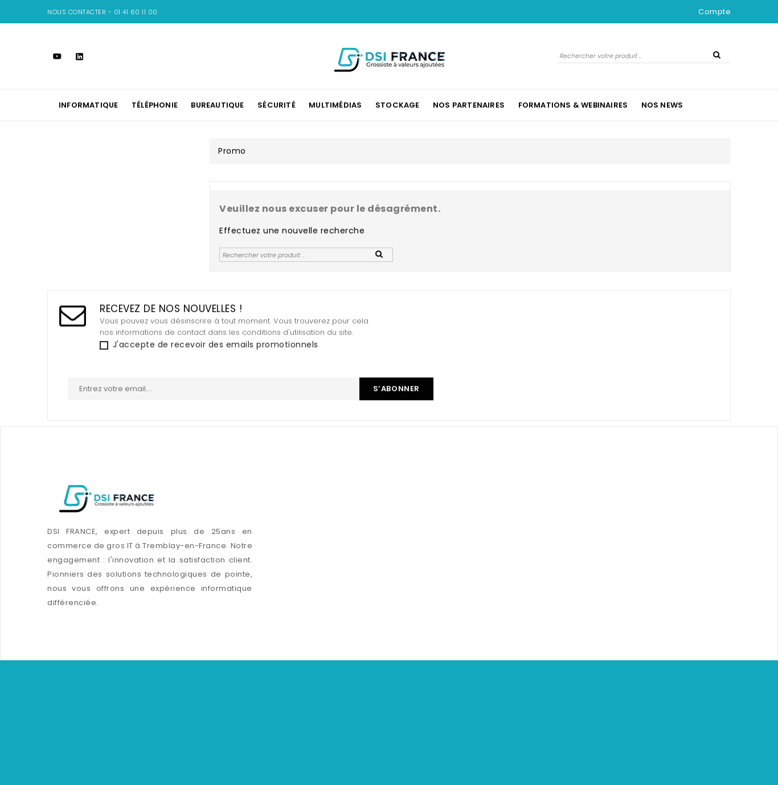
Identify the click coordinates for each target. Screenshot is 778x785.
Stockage (397, 105)
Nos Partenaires (469, 105)
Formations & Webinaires (573, 105)
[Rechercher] (644, 55)
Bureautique (217, 105)
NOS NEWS (662, 105)
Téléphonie (155, 105)
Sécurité (276, 105)
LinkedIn (79, 56)
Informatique (88, 105)
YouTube (57, 56)
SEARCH (716, 54)
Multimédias (335, 105)
